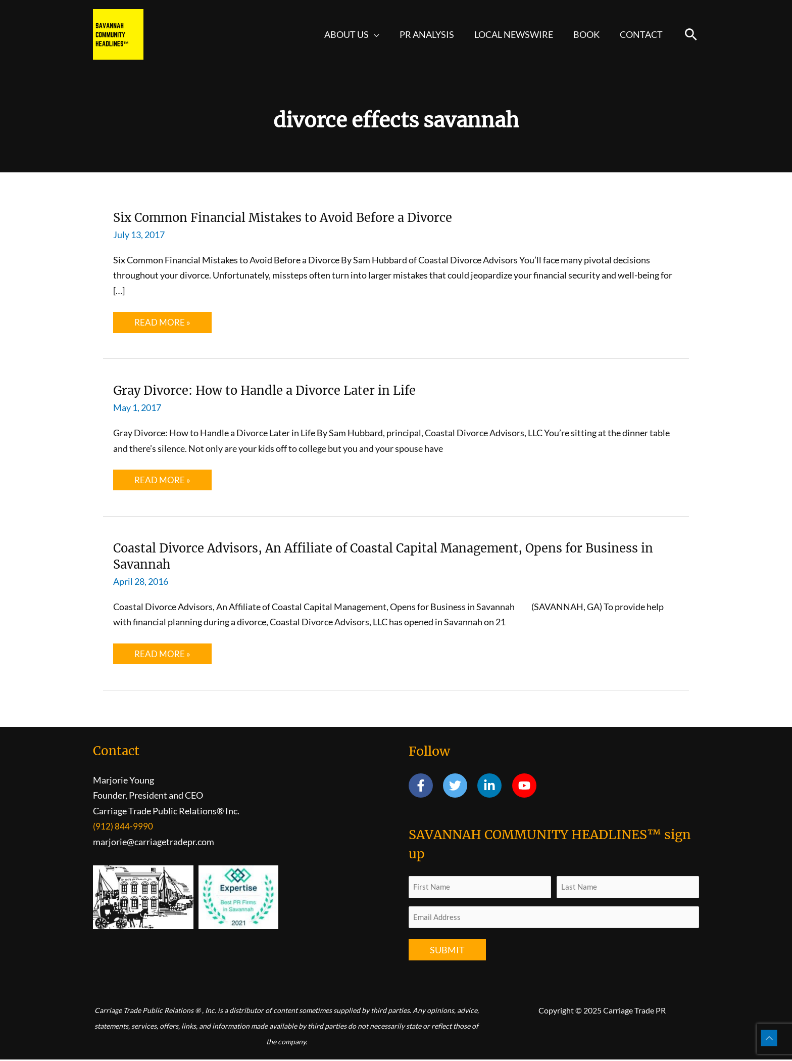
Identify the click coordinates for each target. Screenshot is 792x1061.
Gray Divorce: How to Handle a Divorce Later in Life (280, 390)
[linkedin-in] (493, 786)
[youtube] (526, 786)
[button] (691, 34)
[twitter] (459, 786)
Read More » (163, 324)
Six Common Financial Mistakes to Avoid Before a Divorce (300, 217)
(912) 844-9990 (123, 827)
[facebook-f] (425, 786)
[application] (383, 34)
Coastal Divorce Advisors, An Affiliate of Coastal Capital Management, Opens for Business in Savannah (372, 556)
